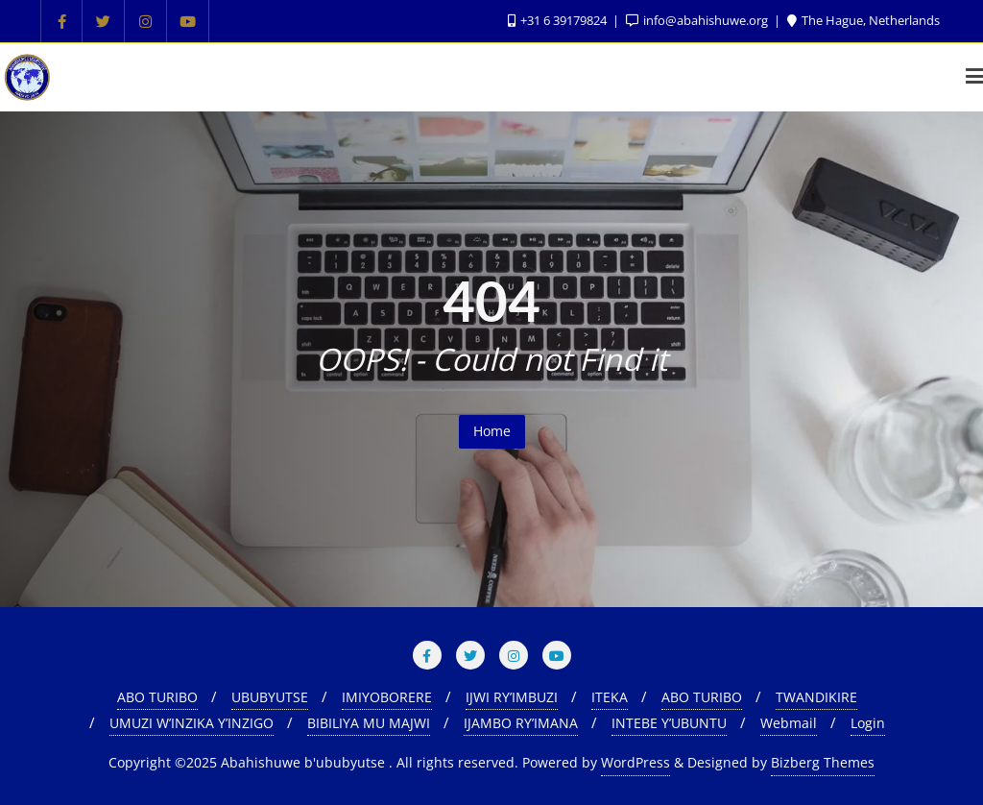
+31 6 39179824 (559, 20)
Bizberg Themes (823, 762)
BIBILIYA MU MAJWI (368, 723)
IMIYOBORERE (387, 697)
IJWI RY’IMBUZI (512, 697)
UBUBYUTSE (269, 697)
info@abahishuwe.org (698, 20)
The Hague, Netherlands (863, 20)
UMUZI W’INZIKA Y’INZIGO (191, 723)
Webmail (788, 723)
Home (492, 431)
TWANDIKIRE (816, 697)
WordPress (635, 762)
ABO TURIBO (157, 697)
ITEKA (609, 697)
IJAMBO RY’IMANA (521, 723)
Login (868, 723)
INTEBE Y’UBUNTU (669, 723)
